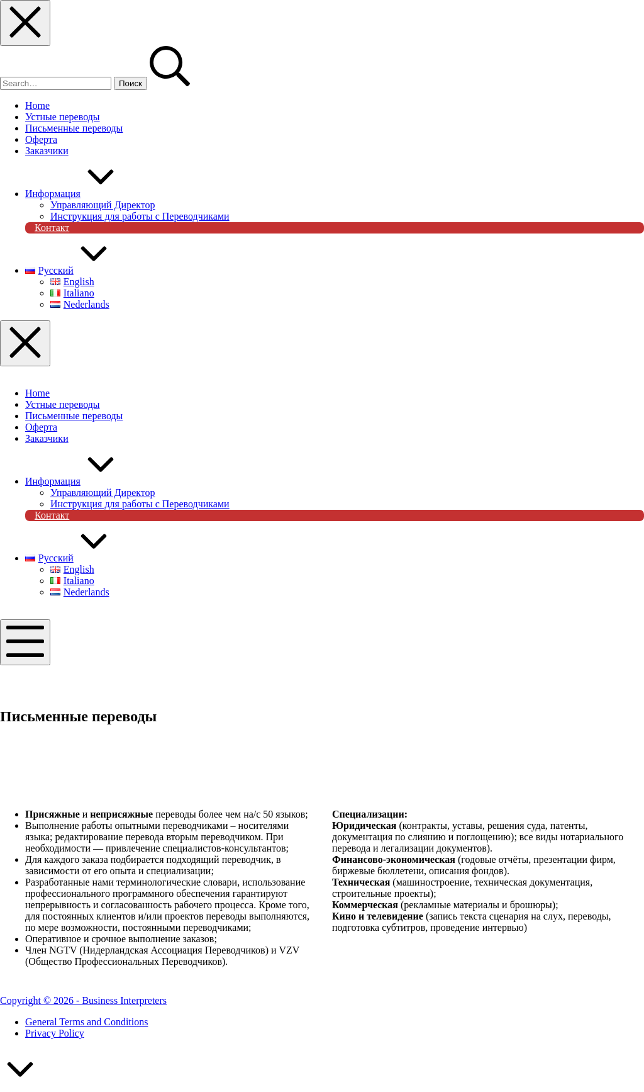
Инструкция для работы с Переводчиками (140, 503)
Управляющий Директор (102, 492)
